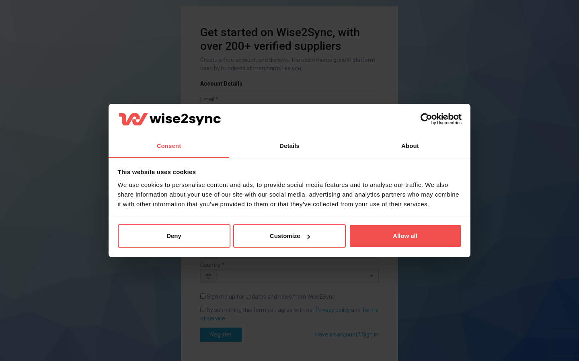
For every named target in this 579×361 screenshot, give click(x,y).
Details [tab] (289, 145)
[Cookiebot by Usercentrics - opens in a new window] (426, 119)
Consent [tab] (169, 145)
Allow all (405, 235)
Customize (290, 235)
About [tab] (410, 145)
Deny (173, 235)
